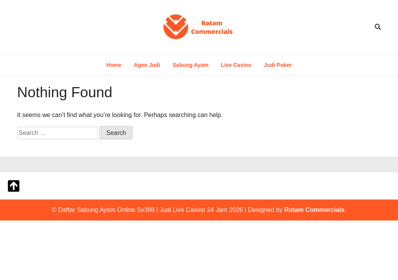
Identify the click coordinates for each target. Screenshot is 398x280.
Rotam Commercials (314, 209)
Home (113, 65)
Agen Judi (147, 65)
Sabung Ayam (190, 65)
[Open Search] (378, 27)
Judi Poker (278, 65)
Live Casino (236, 65)
